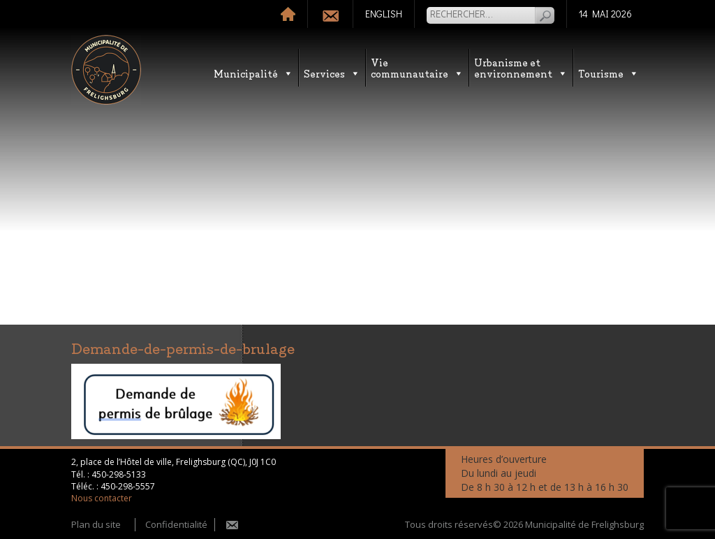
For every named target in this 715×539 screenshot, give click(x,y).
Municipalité (253, 73)
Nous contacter (101, 498)
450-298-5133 (118, 474)
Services (332, 73)
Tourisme (608, 73)
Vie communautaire (417, 67)
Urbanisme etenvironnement (521, 67)
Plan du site (96, 524)
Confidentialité (176, 524)
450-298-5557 (128, 486)
